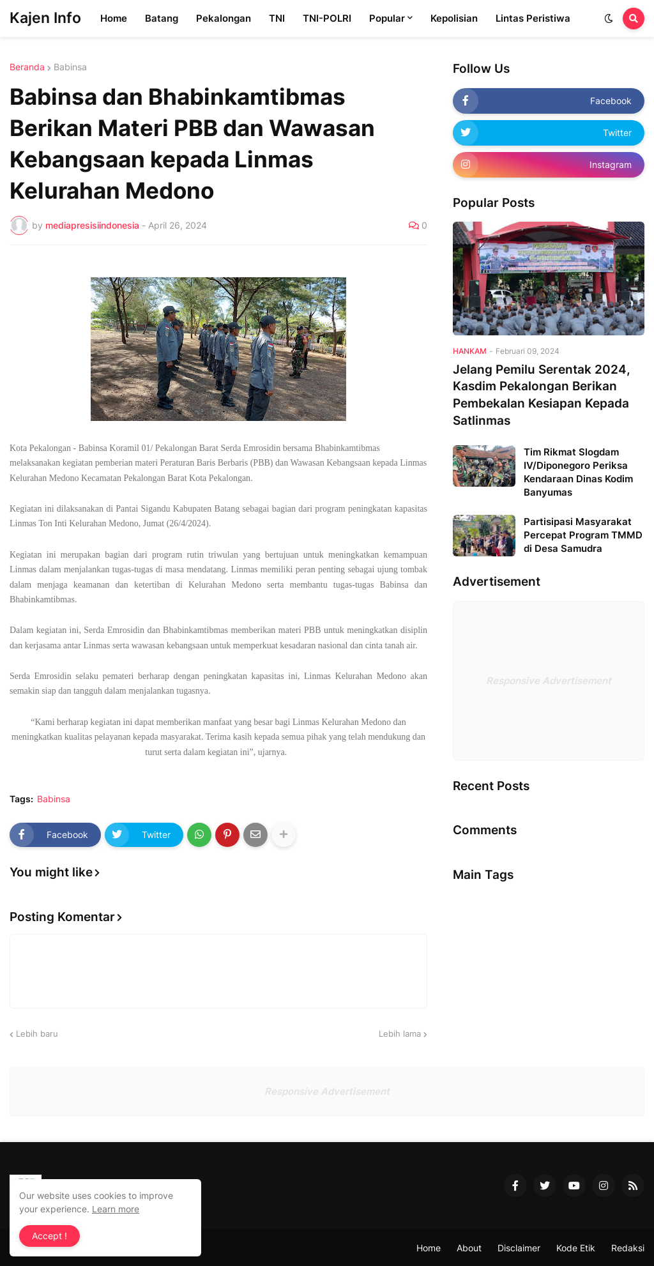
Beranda (27, 67)
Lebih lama (400, 1033)
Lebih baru (37, 1033)
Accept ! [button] (49, 1235)
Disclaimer (519, 1247)
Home (428, 1247)
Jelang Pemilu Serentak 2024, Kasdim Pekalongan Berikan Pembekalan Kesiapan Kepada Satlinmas (541, 395)
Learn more (115, 1208)
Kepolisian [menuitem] (454, 18)
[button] (609, 18)
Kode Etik (575, 1247)
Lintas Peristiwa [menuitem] (533, 18)
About (469, 1247)
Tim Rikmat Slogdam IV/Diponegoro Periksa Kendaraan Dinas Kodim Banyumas (578, 472)
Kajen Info (45, 18)
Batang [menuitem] (161, 18)
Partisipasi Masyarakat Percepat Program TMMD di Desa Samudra (583, 534)
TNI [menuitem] (277, 18)
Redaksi (627, 1247)
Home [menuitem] (113, 18)
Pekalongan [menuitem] (223, 18)
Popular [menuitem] (387, 18)
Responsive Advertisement (548, 681)
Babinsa (70, 67)
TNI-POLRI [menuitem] (327, 18)
